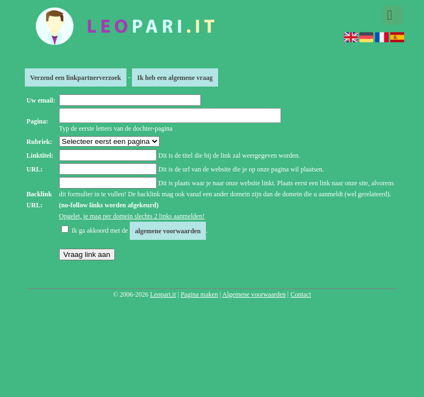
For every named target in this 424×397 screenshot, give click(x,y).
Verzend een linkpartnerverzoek (75, 77)
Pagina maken (199, 294)
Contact (300, 294)
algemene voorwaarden (167, 230)
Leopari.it (163, 294)
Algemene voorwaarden (254, 294)
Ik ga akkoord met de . (140, 231)
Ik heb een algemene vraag (175, 77)
